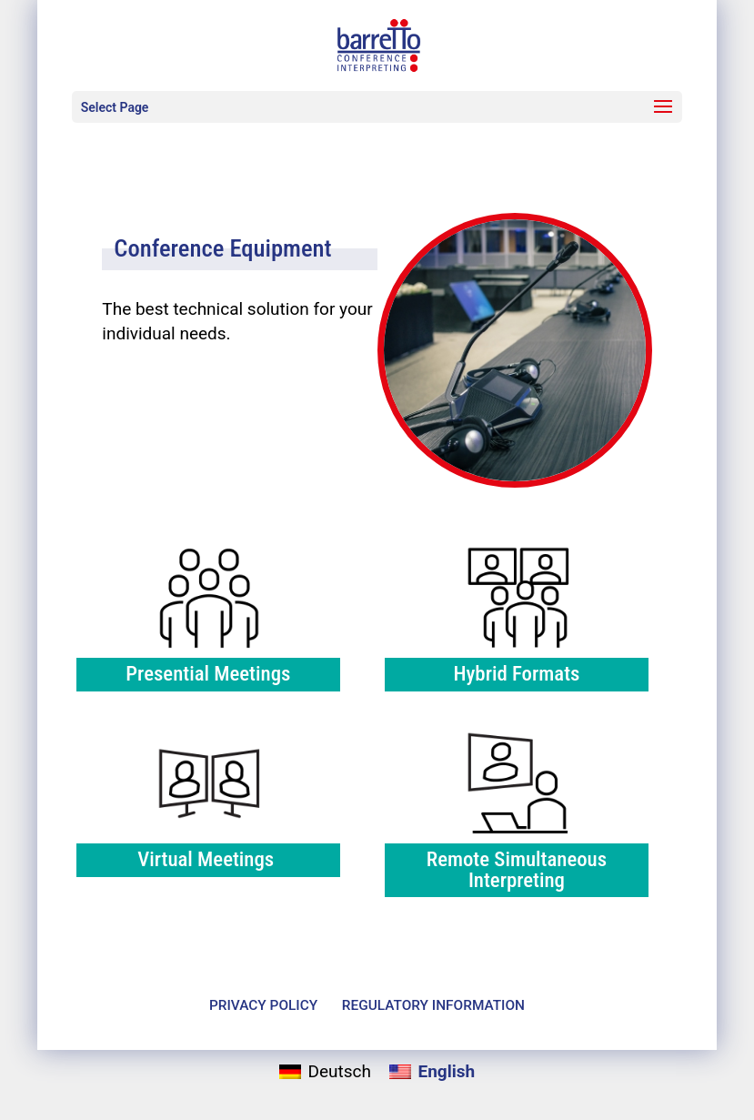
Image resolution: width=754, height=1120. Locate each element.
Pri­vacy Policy (263, 1005)
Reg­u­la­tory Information (433, 1005)
